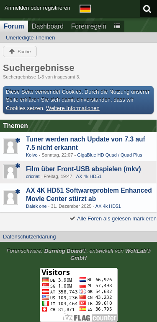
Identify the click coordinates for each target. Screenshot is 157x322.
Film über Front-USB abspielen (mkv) (83, 169)
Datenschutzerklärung (29, 236)
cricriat (33, 176)
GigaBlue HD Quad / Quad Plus (109, 154)
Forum (14, 26)
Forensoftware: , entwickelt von (78, 254)
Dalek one (36, 206)
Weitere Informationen (73, 108)
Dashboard (48, 26)
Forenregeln (88, 26)
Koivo (32, 154)
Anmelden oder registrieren (37, 8)
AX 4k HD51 (89, 176)
